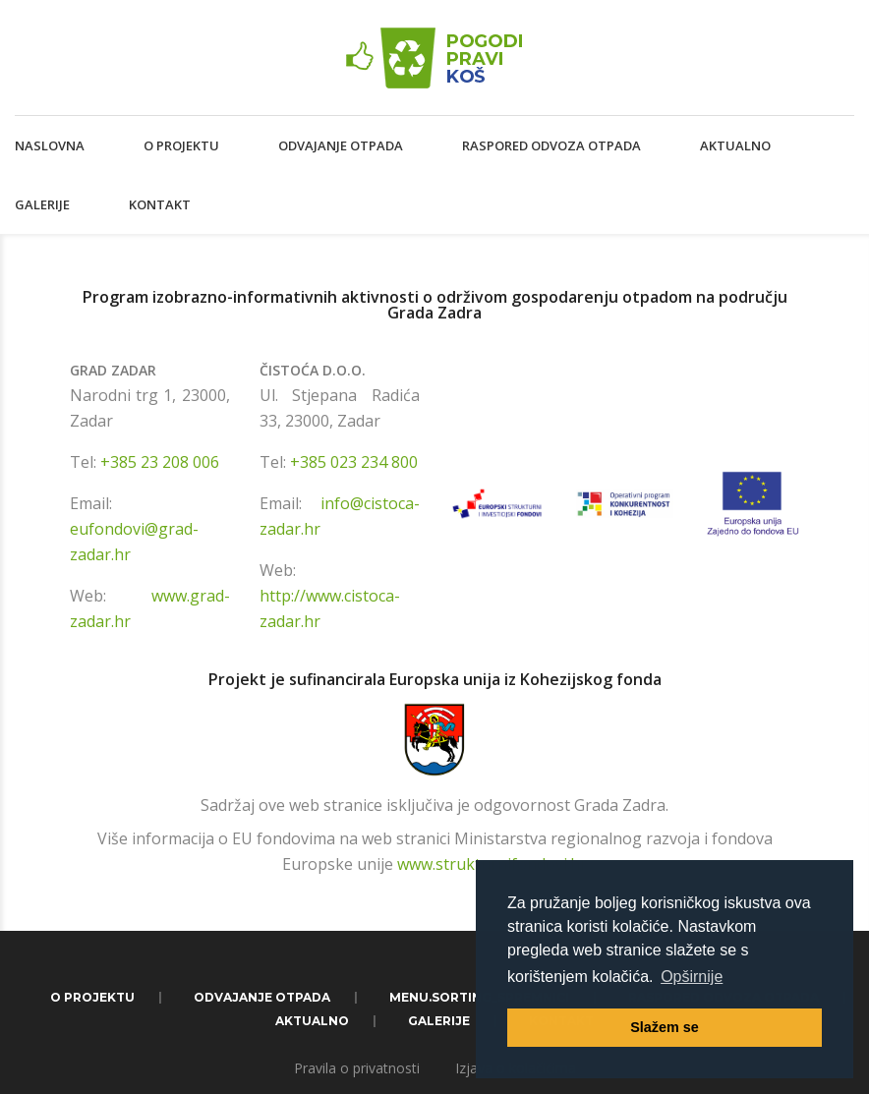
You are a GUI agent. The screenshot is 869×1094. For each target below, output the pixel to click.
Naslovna (50, 145)
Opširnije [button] (692, 976)
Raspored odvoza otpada (551, 145)
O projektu (181, 145)
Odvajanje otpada (340, 145)
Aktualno (735, 145)
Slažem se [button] (664, 1027)
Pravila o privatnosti (357, 1068)
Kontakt (160, 204)
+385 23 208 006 (159, 462)
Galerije (42, 204)
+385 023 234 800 (354, 462)
